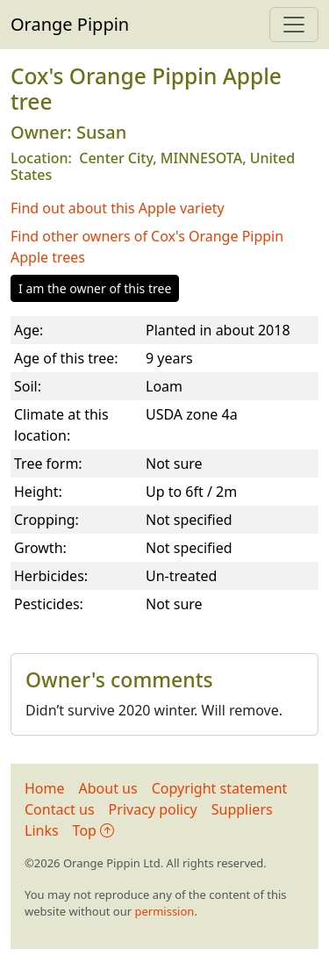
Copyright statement (220, 788)
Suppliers (242, 809)
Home (45, 788)
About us (108, 788)
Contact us (60, 809)
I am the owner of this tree (94, 288)
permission (164, 911)
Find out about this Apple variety (118, 208)
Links (42, 830)
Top (93, 830)
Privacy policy (153, 809)
